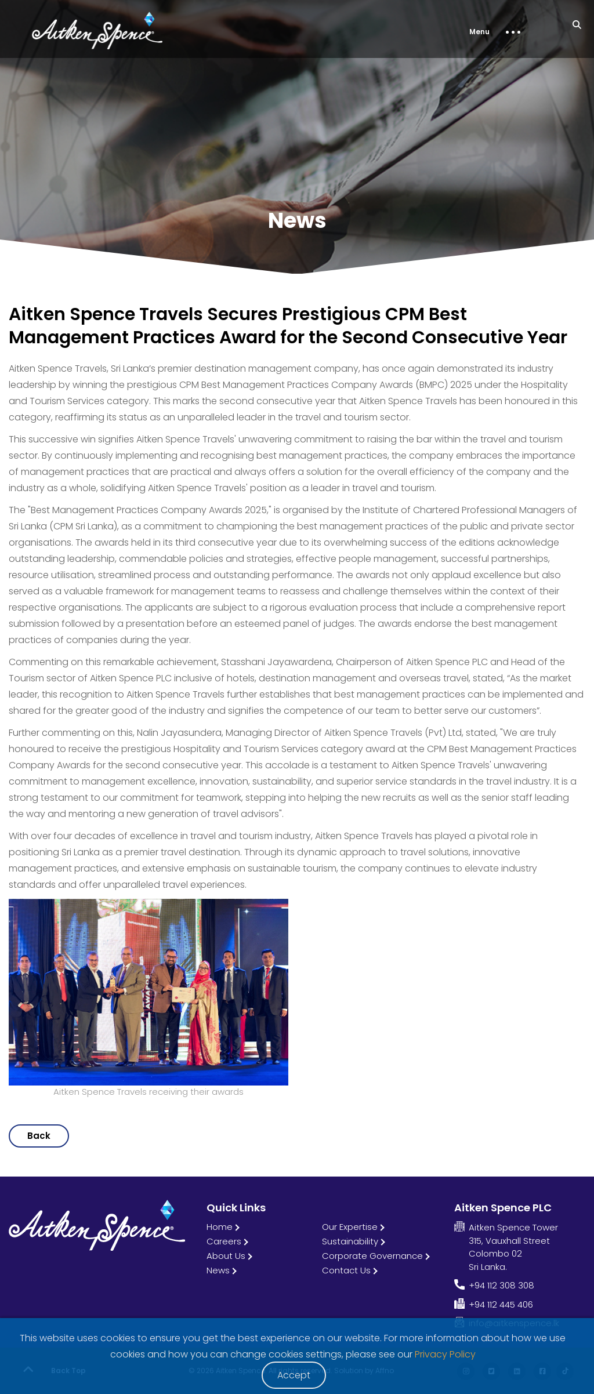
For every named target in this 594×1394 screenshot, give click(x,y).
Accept (293, 1375)
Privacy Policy (445, 1354)
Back (38, 1136)
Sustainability (350, 1241)
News (218, 1270)
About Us (226, 1256)
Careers (224, 1241)
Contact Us (346, 1270)
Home (220, 1227)
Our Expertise (350, 1227)
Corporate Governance (372, 1256)
